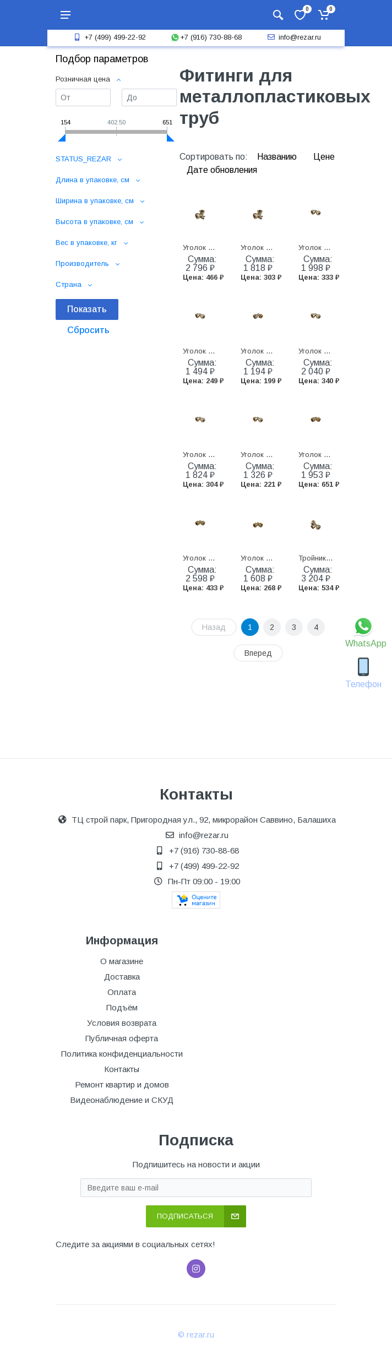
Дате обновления (222, 170)
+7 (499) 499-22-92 (108, 37)
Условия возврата (121, 1022)
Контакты (121, 1069)
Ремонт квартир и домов (122, 1084)
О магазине (121, 961)
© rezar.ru (196, 1334)
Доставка (122, 976)
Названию (278, 156)
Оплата (121, 992)
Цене (324, 156)
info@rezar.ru (293, 37)
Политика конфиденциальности (122, 1053)
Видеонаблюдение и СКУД (121, 1100)
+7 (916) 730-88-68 (206, 37)
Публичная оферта (121, 1038)
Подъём (122, 1007)
